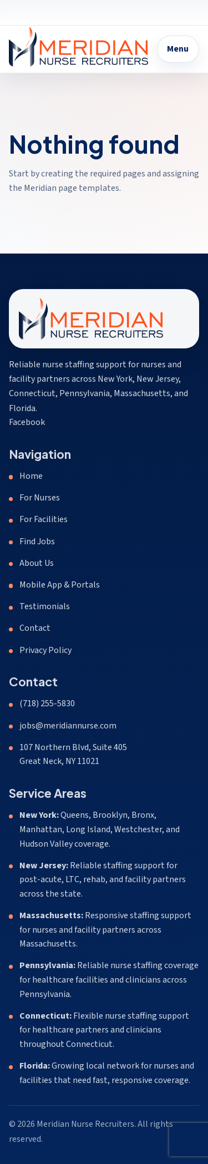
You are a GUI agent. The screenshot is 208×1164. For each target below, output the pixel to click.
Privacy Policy (45, 650)
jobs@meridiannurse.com (67, 726)
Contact (34, 628)
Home (31, 476)
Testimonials (44, 606)
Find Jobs (37, 541)
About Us (36, 563)
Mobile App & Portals (59, 585)
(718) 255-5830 (47, 703)
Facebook (27, 422)
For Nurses (39, 498)
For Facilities (43, 519)
